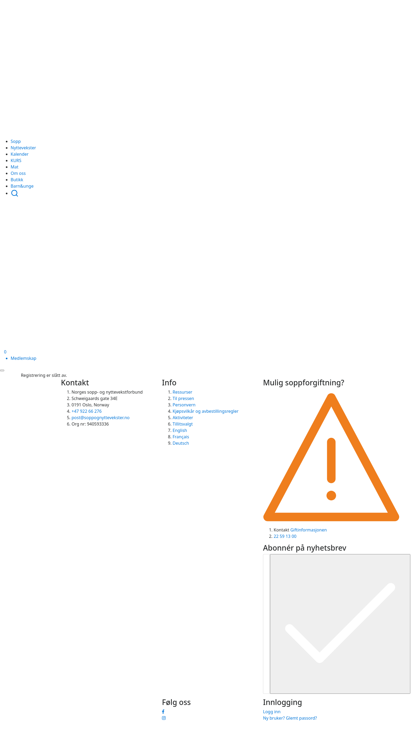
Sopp (16, 141)
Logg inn (272, 712)
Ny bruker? (274, 718)
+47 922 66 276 (87, 411)
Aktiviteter (183, 417)
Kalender (19, 154)
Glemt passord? (301, 718)
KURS (16, 160)
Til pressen (183, 398)
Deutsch (181, 443)
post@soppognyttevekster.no (101, 417)
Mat (14, 167)
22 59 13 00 (285, 536)
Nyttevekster (23, 148)
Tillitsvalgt (183, 424)
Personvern (184, 405)
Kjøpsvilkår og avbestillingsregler (206, 411)
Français (181, 437)
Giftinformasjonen (308, 530)
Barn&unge (22, 186)
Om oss (18, 173)
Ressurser (182, 392)
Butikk (17, 180)
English (180, 430)
